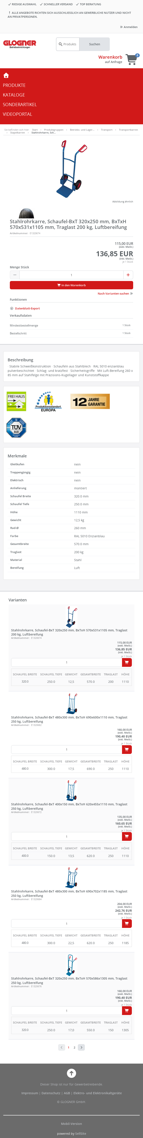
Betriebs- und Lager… (82, 129)
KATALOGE (14, 95)
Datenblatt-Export (25, 308)
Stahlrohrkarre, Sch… (43, 132)
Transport (106, 129)
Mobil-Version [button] (71, 1124)
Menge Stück (19, 267)
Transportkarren (128, 129)
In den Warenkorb (71, 285)
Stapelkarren (17, 132)
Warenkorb (110, 57)
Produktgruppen (53, 129)
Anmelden (129, 27)
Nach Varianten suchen (115, 293)
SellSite (80, 1133)
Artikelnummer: (19, 233)
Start (35, 129)
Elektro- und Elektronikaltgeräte (97, 1093)
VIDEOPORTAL (17, 114)
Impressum (30, 1093)
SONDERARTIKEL (20, 104)
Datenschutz (51, 1093)
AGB (67, 1093)
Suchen (94, 44)
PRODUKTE (14, 85)
